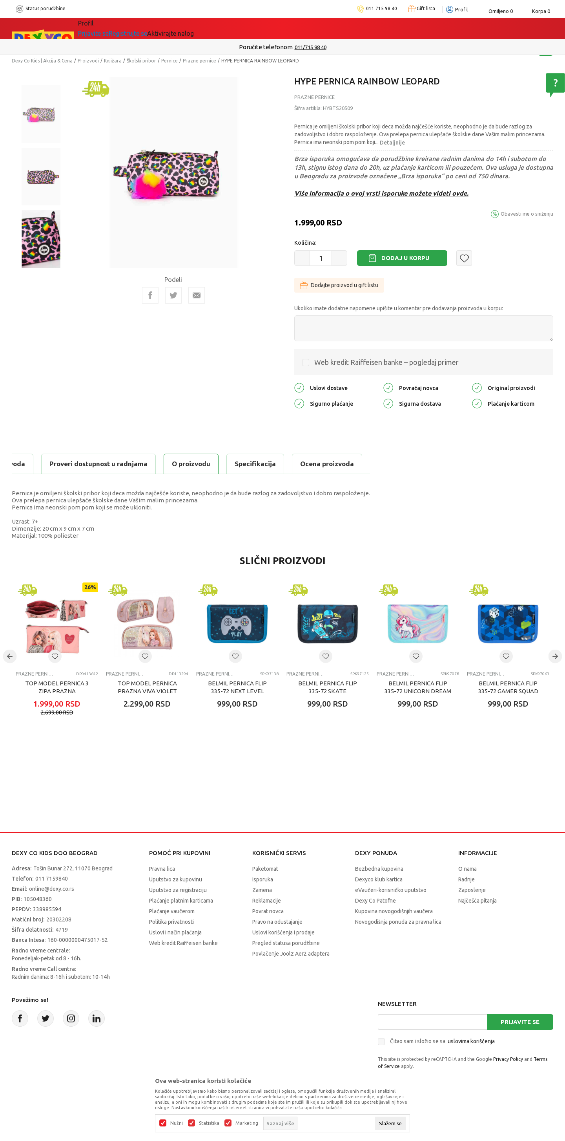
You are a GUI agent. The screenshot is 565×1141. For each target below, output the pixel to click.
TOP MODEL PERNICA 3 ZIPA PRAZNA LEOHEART (57, 691)
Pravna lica (162, 869)
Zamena (262, 890)
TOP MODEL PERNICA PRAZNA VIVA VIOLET (147, 687)
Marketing (246, 1123)
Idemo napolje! (210, 28)
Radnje (466, 879)
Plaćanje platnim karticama (181, 900)
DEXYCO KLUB (277, 28)
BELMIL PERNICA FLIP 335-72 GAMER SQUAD (508, 687)
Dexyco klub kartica (379, 879)
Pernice (169, 60)
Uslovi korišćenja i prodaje (283, 932)
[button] (464, 258)
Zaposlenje (472, 890)
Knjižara (113, 60)
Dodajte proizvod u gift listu (339, 285)
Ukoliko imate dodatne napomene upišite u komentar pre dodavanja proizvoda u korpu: (398, 308)
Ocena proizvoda (179, 463)
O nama (467, 869)
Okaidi (328, 28)
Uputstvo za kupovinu (175, 879)
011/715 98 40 (310, 47)
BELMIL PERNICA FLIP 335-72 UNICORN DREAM (418, 687)
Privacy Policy (508, 1059)
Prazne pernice (199, 60)
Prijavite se (520, 1021)
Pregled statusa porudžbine (286, 943)
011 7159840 (51, 878)
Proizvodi (88, 60)
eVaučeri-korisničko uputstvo (390, 890)
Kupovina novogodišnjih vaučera (394, 911)
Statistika (209, 1123)
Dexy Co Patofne (375, 900)
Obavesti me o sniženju (527, 213)
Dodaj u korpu (405, 258)
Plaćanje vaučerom (172, 911)
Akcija (158, 28)
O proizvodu (43, 463)
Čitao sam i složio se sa (442, 1041)
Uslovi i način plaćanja (175, 932)
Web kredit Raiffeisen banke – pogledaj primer (386, 362)
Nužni (176, 1123)
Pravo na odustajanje (277, 922)
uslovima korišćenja (471, 1041)
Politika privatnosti (171, 922)
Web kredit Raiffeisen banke (183, 943)
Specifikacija (107, 463)
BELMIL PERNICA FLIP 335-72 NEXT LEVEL (237, 687)
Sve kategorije (110, 28)
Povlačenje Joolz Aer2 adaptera (291, 954)
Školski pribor (141, 60)
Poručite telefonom (266, 47)
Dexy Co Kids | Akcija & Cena (42, 60)
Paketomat (265, 869)
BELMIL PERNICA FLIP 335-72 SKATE (327, 687)
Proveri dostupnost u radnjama (279, 463)
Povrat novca (268, 911)
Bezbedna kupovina (379, 869)
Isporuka (262, 879)
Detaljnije (392, 142)
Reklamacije (266, 900)
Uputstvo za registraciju (178, 890)
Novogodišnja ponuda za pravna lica (398, 922)
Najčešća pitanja (477, 900)
